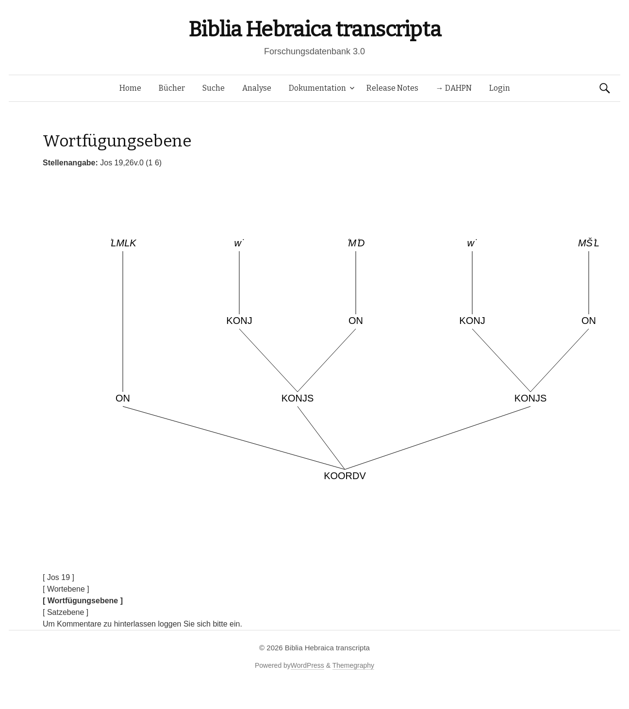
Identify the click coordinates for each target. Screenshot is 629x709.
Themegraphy (353, 665)
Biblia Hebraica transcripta (314, 29)
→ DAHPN (454, 88)
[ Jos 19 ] (58, 577)
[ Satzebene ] (65, 612)
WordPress (307, 665)
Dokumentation (317, 88)
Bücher (172, 88)
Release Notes (392, 88)
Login (499, 88)
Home (130, 88)
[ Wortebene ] (66, 589)
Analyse (256, 88)
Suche (213, 88)
